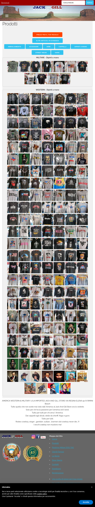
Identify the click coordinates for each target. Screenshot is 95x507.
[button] (92, 487)
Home (54, 439)
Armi (49, 46)
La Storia (55, 456)
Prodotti (55, 443)
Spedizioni (56, 469)
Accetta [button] (86, 502)
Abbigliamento (14, 46)
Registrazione (58, 473)
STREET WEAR (41, 52)
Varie (57, 52)
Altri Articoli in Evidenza (47, 40)
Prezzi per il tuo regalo (47, 34)
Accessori (33, 46)
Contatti (55, 464)
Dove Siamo (57, 460)
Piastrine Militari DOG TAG (63, 447)
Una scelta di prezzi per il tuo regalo (67, 479)
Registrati (5, 3)
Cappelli (62, 46)
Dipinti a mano (81, 46)
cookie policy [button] (42, 494)
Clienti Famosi (58, 452)
